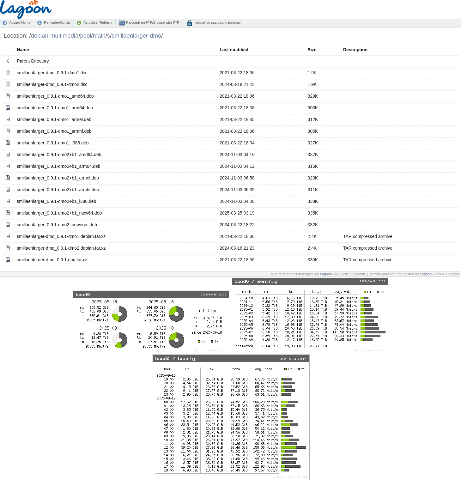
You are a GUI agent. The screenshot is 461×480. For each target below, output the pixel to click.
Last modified (234, 49)
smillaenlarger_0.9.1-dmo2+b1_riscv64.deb (59, 213)
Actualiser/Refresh (97, 22)
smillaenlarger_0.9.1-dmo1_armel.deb (54, 119)
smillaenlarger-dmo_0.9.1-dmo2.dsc (52, 84)
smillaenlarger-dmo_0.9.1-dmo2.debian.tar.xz (61, 248)
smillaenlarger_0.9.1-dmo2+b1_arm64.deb (58, 166)
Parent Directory (33, 61)
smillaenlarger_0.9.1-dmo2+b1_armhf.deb (58, 189)
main (99, 35)
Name (23, 49)
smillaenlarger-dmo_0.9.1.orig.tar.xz (52, 259)
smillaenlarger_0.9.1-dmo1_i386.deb (52, 142)
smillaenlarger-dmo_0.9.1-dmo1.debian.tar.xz (61, 236)
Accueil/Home (19, 22)
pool (85, 35)
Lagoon (326, 274)
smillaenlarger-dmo (136, 35)
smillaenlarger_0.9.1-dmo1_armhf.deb (54, 131)
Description (355, 49)
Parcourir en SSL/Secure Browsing (216, 22)
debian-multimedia (55, 35)
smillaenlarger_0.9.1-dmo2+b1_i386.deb (56, 201)
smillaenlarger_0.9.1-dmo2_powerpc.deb (57, 224)
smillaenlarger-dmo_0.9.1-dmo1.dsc (52, 72)
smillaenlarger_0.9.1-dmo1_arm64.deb (55, 107)
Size (312, 49)
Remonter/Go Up (57, 22)
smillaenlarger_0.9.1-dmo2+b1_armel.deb (58, 177)
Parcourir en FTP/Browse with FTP (152, 22)
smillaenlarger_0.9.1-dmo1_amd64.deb (55, 96)
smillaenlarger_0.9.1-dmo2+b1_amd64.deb (59, 154)
